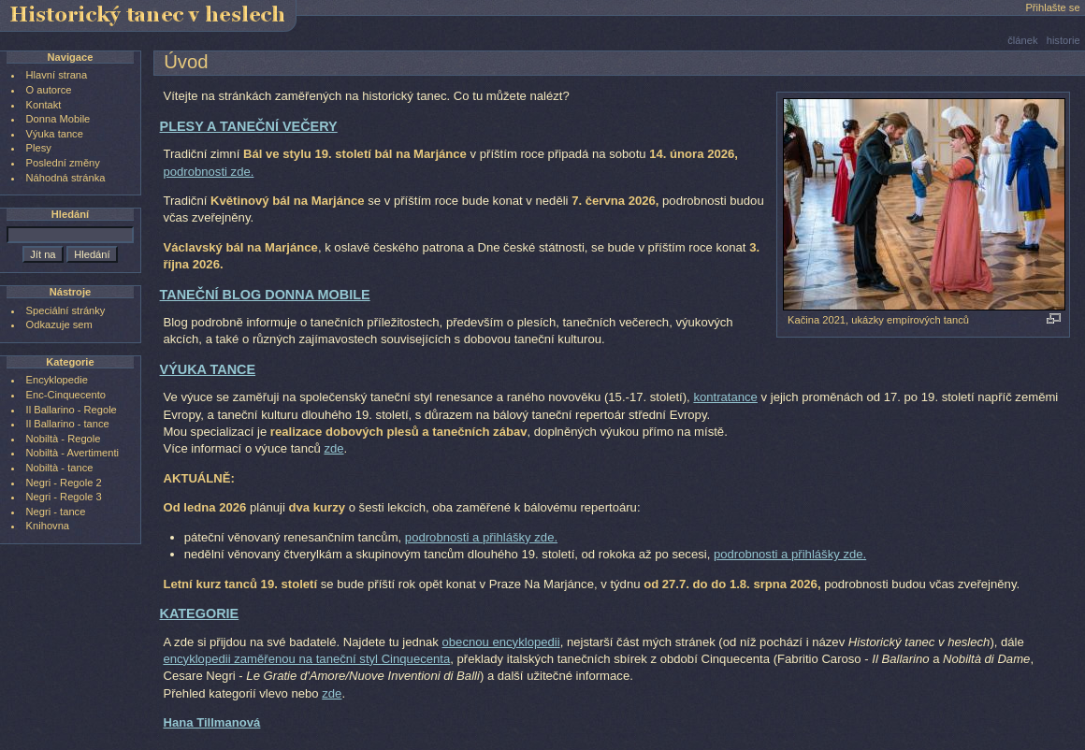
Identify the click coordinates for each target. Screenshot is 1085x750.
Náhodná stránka (66, 177)
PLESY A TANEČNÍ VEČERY (249, 126)
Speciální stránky (66, 310)
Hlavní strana (57, 74)
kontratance (725, 397)
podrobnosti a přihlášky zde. (481, 537)
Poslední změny (63, 162)
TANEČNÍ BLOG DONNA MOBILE (265, 294)
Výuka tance (54, 133)
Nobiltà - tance (60, 467)
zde (333, 448)
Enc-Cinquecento (66, 394)
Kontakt (44, 104)
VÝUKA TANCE (208, 369)
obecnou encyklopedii (501, 642)
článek (1022, 40)
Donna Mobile (58, 118)
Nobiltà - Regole (63, 438)
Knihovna (47, 525)
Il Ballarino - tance (67, 423)
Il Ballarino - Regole (71, 409)
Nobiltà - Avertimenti (72, 452)
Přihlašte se (1052, 7)
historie (1063, 40)
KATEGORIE (199, 613)
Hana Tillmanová (211, 722)
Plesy (38, 147)
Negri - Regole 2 (64, 482)
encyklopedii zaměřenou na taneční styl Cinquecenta (306, 659)
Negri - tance (56, 511)
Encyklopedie (57, 379)
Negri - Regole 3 (64, 496)
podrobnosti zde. (208, 172)
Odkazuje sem (59, 324)
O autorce (49, 89)
